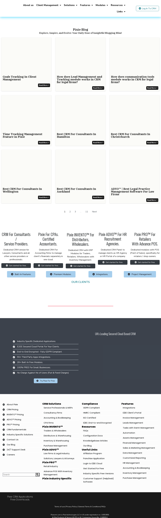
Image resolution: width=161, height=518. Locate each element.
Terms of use (60, 506)
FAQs (103, 506)
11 (86, 211)
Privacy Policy (71, 506)
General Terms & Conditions (89, 506)
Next (94, 211)
